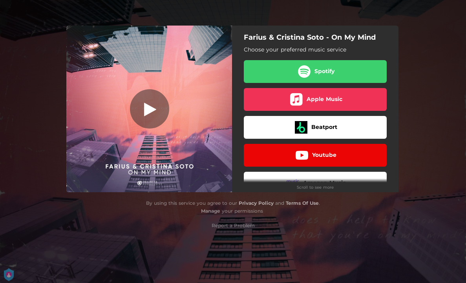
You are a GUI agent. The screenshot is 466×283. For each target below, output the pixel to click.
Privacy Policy (256, 203)
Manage (210, 211)
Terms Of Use (302, 203)
